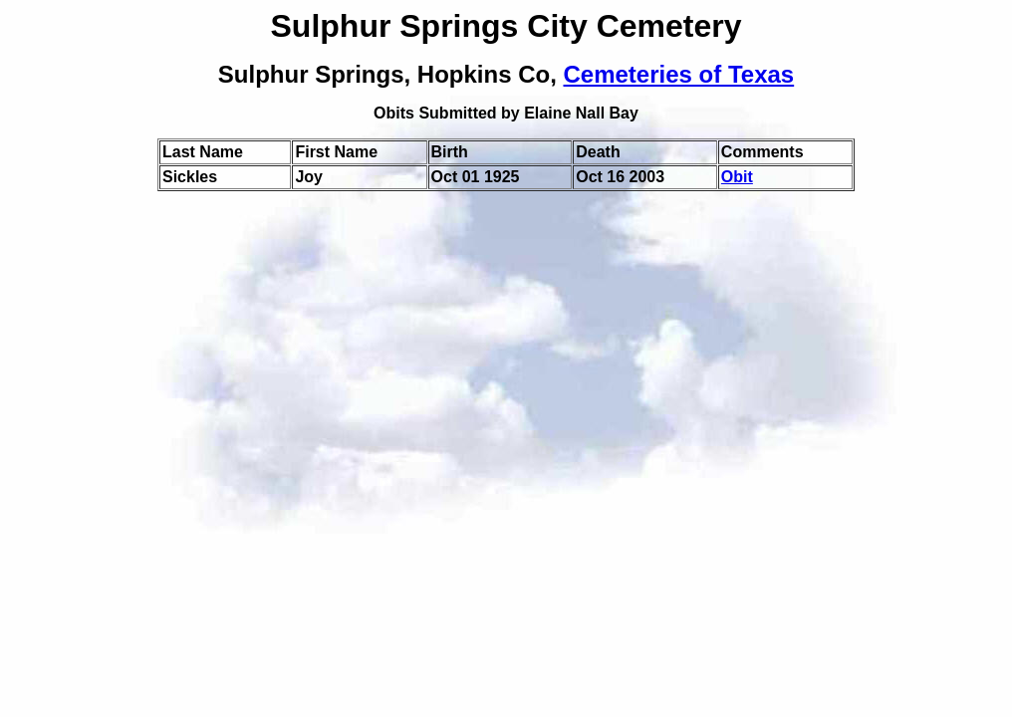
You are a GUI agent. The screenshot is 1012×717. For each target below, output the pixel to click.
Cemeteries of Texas (679, 74)
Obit (737, 176)
